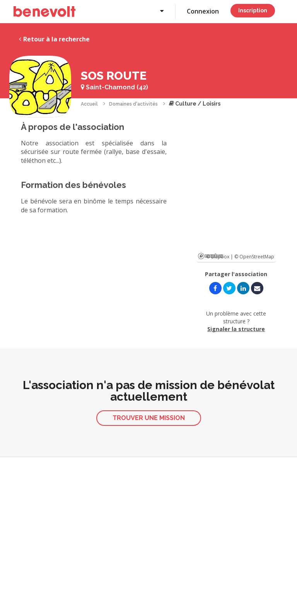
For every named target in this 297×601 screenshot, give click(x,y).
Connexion (203, 11)
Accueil (89, 104)
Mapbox (210, 256)
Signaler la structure (236, 329)
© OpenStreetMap (254, 256)
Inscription (252, 10)
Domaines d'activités (133, 104)
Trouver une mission (149, 418)
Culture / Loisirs (194, 104)
